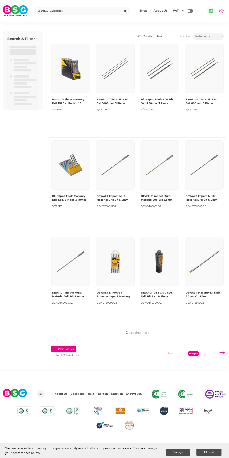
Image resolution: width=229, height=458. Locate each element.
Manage (178, 452)
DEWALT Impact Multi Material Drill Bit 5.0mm (112, 197)
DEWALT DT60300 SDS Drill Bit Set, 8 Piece (157, 294)
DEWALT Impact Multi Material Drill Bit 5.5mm (156, 197)
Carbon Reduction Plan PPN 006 (120, 394)
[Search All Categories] (82, 11)
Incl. (179, 11)
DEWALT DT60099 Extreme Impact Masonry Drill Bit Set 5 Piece (113, 294)
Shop (143, 10)
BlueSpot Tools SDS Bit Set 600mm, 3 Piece (202, 101)
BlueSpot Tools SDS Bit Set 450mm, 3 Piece (157, 101)
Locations (77, 394)
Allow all (209, 452)
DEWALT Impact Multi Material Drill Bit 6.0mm (201, 197)
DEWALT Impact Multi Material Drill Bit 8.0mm (68, 294)
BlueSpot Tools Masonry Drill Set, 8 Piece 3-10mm (69, 197)
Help (91, 394)
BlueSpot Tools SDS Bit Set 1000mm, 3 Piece (113, 101)
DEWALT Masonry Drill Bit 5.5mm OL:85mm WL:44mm (203, 294)
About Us (61, 394)
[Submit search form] (125, 11)
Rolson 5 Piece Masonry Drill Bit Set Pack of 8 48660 (68, 101)
